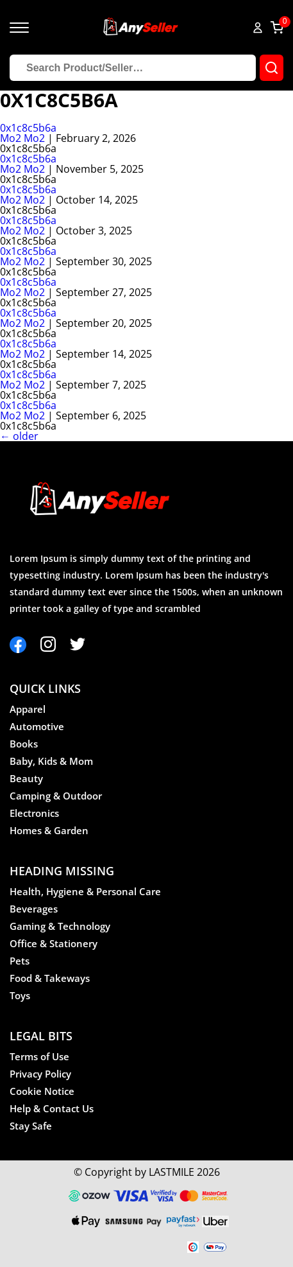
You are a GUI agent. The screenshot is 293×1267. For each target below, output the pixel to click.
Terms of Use (39, 1056)
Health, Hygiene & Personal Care (85, 891)
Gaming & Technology (60, 926)
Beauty (26, 778)
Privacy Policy (40, 1073)
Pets (19, 960)
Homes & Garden (49, 830)
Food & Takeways (50, 978)
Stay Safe (31, 1125)
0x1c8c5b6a (28, 128)
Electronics (34, 813)
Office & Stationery (53, 943)
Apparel (28, 709)
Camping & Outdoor (56, 795)
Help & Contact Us (52, 1108)
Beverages (34, 908)
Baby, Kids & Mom (51, 761)
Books (24, 743)
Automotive (37, 726)
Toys (20, 995)
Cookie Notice (42, 1091)
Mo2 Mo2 (22, 138)
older (19, 436)
